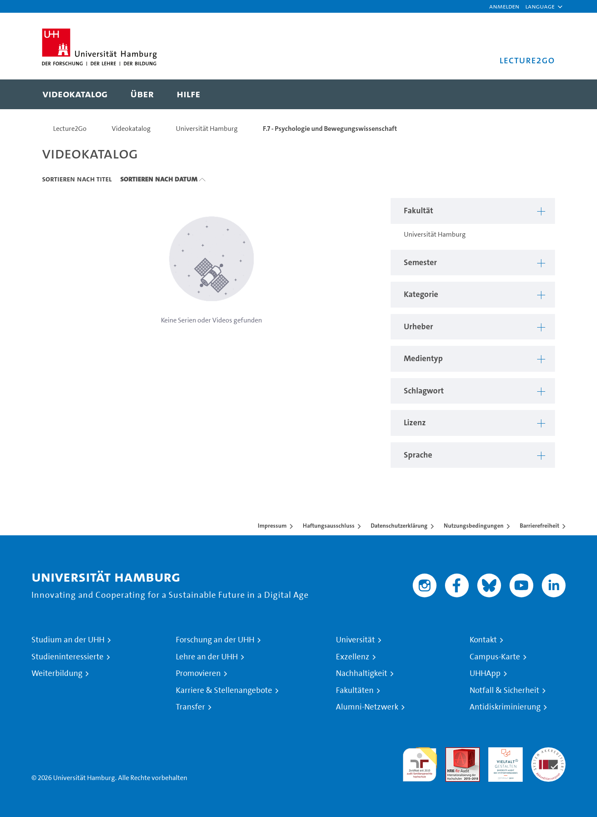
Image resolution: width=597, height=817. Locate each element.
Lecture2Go (70, 128)
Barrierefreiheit (539, 525)
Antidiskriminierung (505, 706)
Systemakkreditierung (548, 752)
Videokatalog (131, 128)
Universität (355, 639)
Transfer (190, 706)
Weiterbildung (56, 673)
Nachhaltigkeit (361, 673)
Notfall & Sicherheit (504, 690)
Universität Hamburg (207, 128)
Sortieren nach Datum (158, 179)
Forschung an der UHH (215, 639)
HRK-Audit (503, 752)
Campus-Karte (495, 656)
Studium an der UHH (67, 639)
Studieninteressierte (67, 656)
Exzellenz (352, 656)
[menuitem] (74, 94)
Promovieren (198, 673)
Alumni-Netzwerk (367, 706)
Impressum (272, 525)
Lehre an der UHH (207, 656)
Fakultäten (355, 690)
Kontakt (483, 639)
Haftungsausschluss (329, 525)
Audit (453, 752)
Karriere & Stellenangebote (224, 690)
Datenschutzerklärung (399, 525)
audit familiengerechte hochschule (420, 762)
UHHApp (485, 673)
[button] (540, 6)
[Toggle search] (540, 94)
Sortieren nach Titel (77, 179)
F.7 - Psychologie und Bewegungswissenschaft (330, 128)
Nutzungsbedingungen (474, 525)
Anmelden (504, 6)
